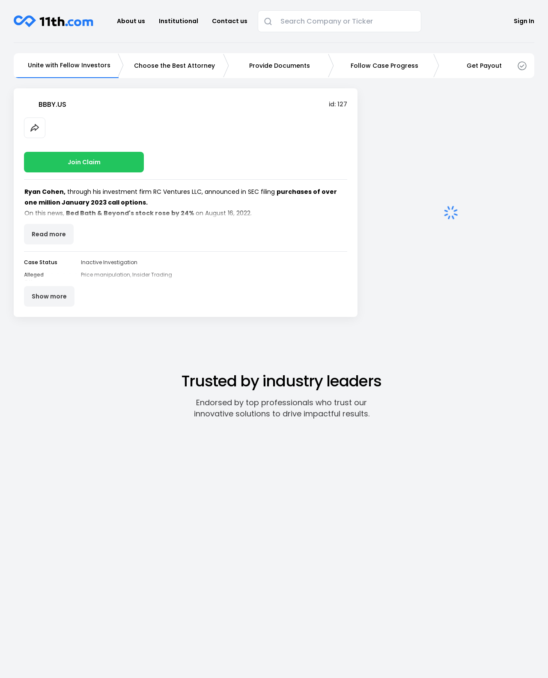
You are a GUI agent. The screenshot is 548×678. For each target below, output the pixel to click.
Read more (49, 234)
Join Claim (84, 162)
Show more (49, 296)
